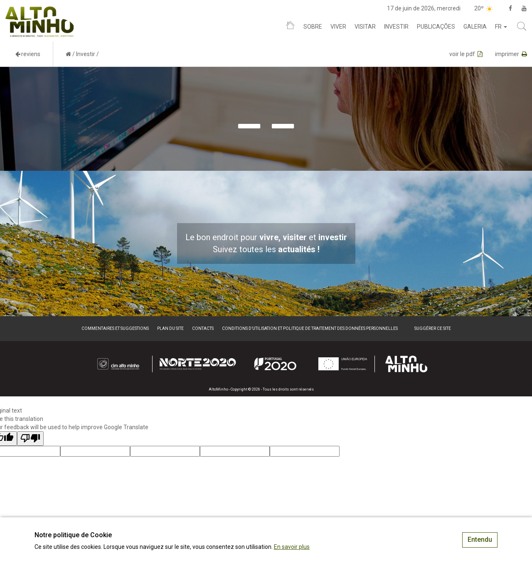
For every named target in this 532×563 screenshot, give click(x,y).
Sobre (312, 26)
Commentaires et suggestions (115, 328)
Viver (338, 26)
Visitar (365, 26)
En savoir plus (292, 546)
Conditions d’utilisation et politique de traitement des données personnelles (310, 328)
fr (501, 26)
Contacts (203, 328)
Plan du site (170, 328)
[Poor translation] (30, 438)
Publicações (436, 26)
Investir (396, 26)
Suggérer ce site (432, 328)
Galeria (475, 26)
